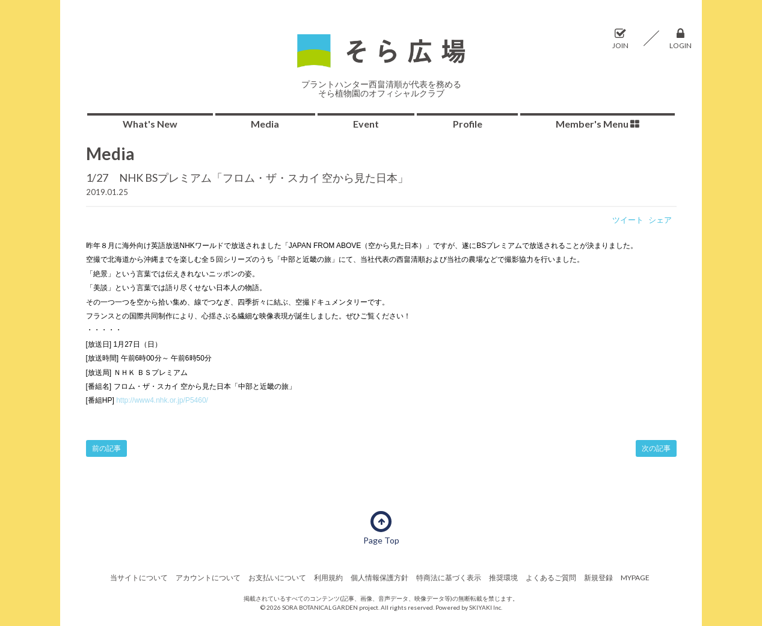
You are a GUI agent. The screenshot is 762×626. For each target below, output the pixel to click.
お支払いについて (277, 577)
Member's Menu (597, 123)
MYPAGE (635, 577)
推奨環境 (503, 577)
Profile (467, 123)
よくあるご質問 (551, 577)
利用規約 (328, 577)
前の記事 (106, 448)
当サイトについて (139, 577)
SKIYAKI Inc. (485, 607)
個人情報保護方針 (379, 577)
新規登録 (598, 577)
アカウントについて (208, 577)
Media (265, 123)
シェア (660, 220)
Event (366, 123)
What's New (150, 123)
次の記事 (656, 448)
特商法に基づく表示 (448, 577)
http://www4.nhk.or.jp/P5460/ (162, 400)
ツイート (628, 220)
